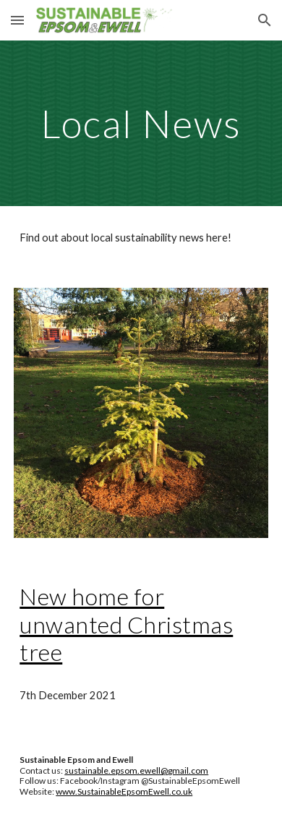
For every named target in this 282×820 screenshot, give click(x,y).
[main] (141, 123)
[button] (17, 20)
